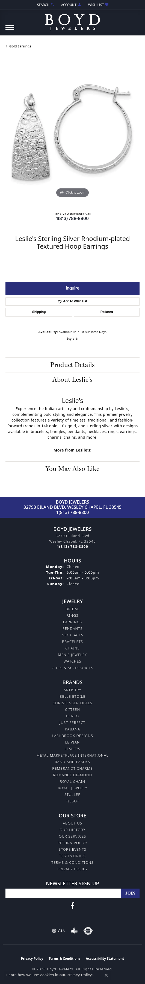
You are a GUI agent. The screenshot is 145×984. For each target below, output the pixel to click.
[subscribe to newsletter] (130, 893)
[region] (72, 132)
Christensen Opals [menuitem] (72, 702)
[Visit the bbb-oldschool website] (73, 931)
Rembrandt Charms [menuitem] (72, 768)
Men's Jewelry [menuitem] (72, 654)
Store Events (72, 849)
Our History (72, 829)
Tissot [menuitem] (72, 801)
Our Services (72, 836)
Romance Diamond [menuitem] (72, 774)
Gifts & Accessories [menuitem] (72, 667)
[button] (45, 5)
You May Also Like (72, 469)
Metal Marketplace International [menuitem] (72, 755)
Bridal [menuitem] (72, 608)
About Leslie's (72, 379)
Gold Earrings (20, 46)
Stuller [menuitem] (72, 794)
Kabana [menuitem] (72, 729)
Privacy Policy (72, 868)
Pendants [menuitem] (73, 628)
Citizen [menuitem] (72, 709)
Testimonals (72, 855)
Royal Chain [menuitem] (72, 781)
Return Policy (73, 842)
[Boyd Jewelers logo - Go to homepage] (72, 20)
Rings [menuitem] (72, 615)
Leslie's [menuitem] (73, 748)
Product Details (72, 365)
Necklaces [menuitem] (72, 635)
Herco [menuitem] (72, 716)
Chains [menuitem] (72, 648)
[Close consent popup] (106, 975)
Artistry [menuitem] (72, 689)
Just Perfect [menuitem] (72, 722)
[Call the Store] (72, 546)
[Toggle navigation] (10, 30)
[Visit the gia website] (58, 931)
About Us (72, 823)
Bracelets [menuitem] (72, 641)
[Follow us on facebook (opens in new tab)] (72, 905)
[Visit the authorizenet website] (88, 931)
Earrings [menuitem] (72, 621)
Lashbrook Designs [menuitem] (72, 735)
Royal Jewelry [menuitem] (72, 788)
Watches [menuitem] (72, 661)
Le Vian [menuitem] (72, 742)
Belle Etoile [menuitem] (72, 696)
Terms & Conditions (72, 862)
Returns (106, 312)
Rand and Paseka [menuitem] (72, 761)
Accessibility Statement (105, 958)
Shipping (39, 312)
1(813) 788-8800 (72, 219)
